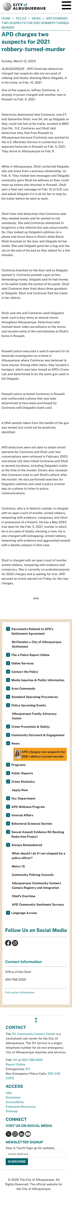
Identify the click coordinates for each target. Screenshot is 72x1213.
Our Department (23, 798)
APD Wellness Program (28, 807)
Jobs (9, 1093)
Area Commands (23, 688)
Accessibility (15, 1102)
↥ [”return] (36, 1020)
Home (6, 18)
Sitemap (12, 1111)
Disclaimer (13, 1097)
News (36, 18)
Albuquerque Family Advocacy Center (34, 716)
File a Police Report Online (30, 655)
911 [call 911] (28, 1069)
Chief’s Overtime (23, 896)
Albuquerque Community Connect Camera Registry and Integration (36, 885)
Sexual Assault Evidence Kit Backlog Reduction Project (37, 834)
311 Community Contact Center (33, 1034)
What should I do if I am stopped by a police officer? (38, 856)
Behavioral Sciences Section (31, 823)
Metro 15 (18, 866)
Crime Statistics (23, 781)
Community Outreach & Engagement (38, 735)
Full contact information (19, 992)
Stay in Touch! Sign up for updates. (30, 1148)
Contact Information (23, 961)
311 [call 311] (15, 1060)
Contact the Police (24, 672)
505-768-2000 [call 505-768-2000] (32, 1060)
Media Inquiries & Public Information (37, 680)
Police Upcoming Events (28, 705)
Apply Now (20, 790)
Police (21, 18)
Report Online (15, 1064)
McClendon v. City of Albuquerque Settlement (36, 644)
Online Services (22, 663)
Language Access (24, 913)
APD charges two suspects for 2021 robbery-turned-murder (39, 754)
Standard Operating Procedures (34, 697)
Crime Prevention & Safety (30, 727)
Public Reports (22, 773)
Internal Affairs (22, 815)
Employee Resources (21, 1106)
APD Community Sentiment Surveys (38, 904)
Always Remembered (26, 845)
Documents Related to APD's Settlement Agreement (32, 631)
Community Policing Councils (33, 875)
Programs (18, 765)
